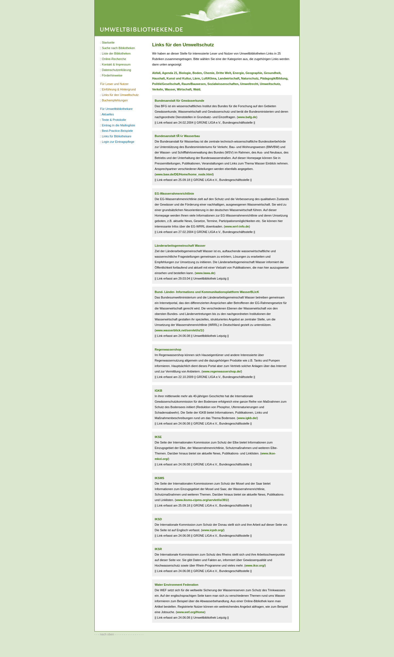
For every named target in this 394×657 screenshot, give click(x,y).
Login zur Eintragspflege (118, 141)
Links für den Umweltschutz (120, 94)
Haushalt (158, 78)
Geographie (253, 73)
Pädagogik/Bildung (274, 78)
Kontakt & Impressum (116, 64)
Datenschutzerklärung (116, 70)
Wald (196, 89)
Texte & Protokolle (114, 119)
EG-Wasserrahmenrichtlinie (174, 193)
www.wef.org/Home (190, 612)
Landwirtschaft (228, 78)
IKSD (158, 519)
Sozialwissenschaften (223, 84)
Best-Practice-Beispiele (117, 130)
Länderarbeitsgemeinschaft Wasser (180, 245)
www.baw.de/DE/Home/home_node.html (184, 174)
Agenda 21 (169, 73)
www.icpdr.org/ (212, 530)
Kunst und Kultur (179, 78)
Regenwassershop (168, 349)
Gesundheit (272, 73)
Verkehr (157, 89)
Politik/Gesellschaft (166, 84)
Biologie (185, 73)
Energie (238, 73)
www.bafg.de (247, 117)
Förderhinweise (112, 75)
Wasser (170, 89)
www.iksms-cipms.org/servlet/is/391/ (202, 500)
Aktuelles (108, 114)
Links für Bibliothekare (116, 136)
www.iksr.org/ (255, 565)
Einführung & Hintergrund (119, 89)
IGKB (158, 390)
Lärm (196, 78)
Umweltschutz (270, 84)
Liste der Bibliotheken (116, 53)
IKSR (158, 549)
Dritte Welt (223, 73)
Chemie (209, 73)
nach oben (107, 634)
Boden (197, 73)
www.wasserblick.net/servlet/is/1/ (179, 330)
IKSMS (159, 478)
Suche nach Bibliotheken (118, 48)
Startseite (108, 42)
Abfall (156, 73)
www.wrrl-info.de (237, 226)
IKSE (158, 437)
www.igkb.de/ (247, 418)
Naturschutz (250, 78)
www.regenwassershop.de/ (221, 371)
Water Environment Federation (176, 584)
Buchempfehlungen (115, 100)
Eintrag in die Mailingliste (118, 125)
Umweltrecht (249, 84)
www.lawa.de (205, 273)
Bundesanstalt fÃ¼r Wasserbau (177, 136)
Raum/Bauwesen (194, 84)
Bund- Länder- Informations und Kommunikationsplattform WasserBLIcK (207, 292)
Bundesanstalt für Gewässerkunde (179, 100)
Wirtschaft (184, 89)
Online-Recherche (114, 59)
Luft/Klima (209, 78)
